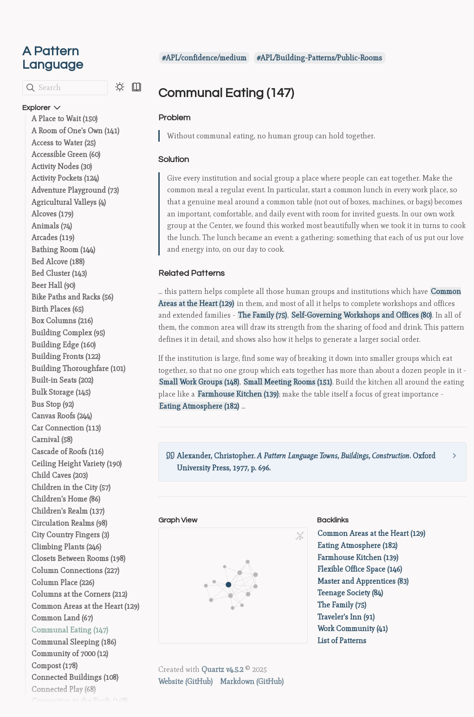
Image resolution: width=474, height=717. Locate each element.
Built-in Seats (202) (62, 380)
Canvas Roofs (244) (62, 415)
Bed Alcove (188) (58, 261)
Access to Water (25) (64, 142)
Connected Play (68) (64, 689)
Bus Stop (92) (53, 404)
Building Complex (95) (68, 332)
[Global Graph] (299, 535)
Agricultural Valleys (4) (69, 202)
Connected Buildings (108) (75, 677)
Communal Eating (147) (70, 630)
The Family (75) (262, 315)
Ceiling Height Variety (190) (77, 463)
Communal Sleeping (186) (74, 642)
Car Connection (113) (66, 428)
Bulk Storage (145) (61, 392)
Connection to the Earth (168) (80, 701)
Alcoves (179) (52, 213)
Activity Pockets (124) (65, 178)
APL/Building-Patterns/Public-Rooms (321, 57)
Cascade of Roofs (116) (68, 451)
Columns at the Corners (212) (79, 594)
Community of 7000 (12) (70, 653)
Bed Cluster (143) (59, 273)
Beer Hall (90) (53, 285)
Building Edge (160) (64, 344)
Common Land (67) (62, 617)
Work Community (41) (353, 628)
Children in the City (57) (71, 487)
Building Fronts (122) (66, 356)
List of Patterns (342, 640)
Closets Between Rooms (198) (78, 558)
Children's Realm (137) (68, 511)
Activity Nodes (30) (62, 166)
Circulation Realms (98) (69, 523)
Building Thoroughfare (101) (78, 368)
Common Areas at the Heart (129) (85, 606)
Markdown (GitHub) (252, 681)
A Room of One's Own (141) (75, 130)
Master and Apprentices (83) (363, 581)
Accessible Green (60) (66, 154)
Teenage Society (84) (350, 592)
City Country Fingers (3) (70, 534)
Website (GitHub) (185, 681)
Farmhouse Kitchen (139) (238, 394)
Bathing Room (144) (63, 249)
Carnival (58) (52, 439)
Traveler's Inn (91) (346, 617)
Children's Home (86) (66, 499)
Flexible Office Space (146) (360, 569)
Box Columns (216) (62, 320)
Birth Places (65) (58, 309)
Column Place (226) (63, 582)
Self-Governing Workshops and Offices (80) (362, 315)
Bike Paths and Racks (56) (72, 297)
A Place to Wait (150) (64, 118)
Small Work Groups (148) (199, 382)
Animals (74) (52, 226)
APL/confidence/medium (206, 57)
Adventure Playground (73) (75, 190)
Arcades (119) (53, 237)
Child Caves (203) (60, 475)
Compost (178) (55, 665)
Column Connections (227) (75, 570)
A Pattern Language (52, 58)
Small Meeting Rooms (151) (288, 382)
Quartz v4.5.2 (222, 669)
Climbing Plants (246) (66, 546)
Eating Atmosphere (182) (199, 406)
